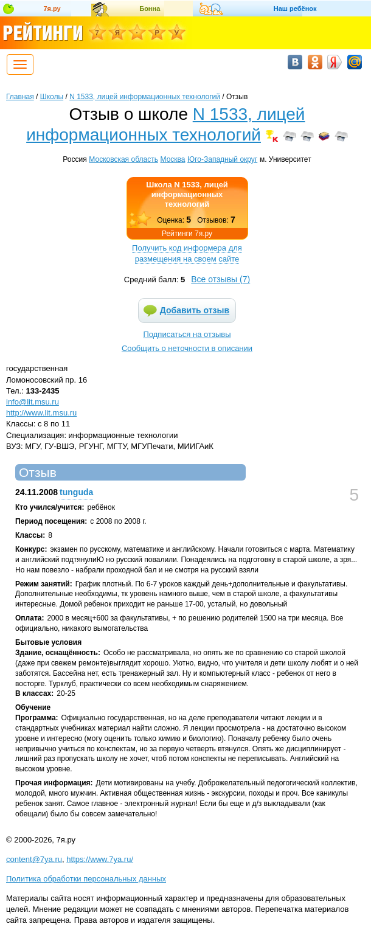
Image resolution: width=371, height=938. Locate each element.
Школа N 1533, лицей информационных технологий (187, 194)
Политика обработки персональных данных (86, 878)
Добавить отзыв (194, 310)
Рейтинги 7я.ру (187, 233)
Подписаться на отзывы (187, 334)
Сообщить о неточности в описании (187, 348)
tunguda (76, 492)
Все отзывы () (220, 279)
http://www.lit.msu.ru (41, 412)
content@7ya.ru (34, 859)
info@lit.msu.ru (32, 401)
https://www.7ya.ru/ (99, 859)
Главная (20, 96)
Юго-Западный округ (222, 159)
